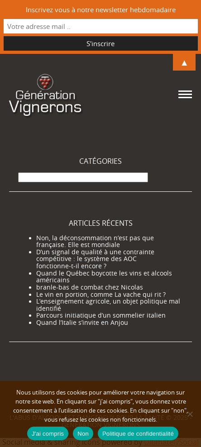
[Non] (189, 413)
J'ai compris (48, 433)
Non (83, 433)
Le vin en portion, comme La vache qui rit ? (101, 294)
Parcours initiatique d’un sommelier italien (101, 315)
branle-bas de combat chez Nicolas (89, 287)
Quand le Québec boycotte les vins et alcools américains (104, 277)
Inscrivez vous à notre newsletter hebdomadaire (101, 9)
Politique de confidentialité (138, 433)
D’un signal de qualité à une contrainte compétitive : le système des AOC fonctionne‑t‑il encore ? (95, 259)
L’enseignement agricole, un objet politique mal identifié (108, 305)
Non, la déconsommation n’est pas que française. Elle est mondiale (95, 241)
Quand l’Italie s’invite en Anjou (82, 323)
